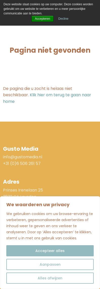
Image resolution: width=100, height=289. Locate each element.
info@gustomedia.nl (22, 157)
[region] (50, 242)
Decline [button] (63, 19)
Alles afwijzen (50, 278)
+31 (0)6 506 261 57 (22, 163)
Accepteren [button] (42, 19)
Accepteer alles (50, 250)
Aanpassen (50, 264)
